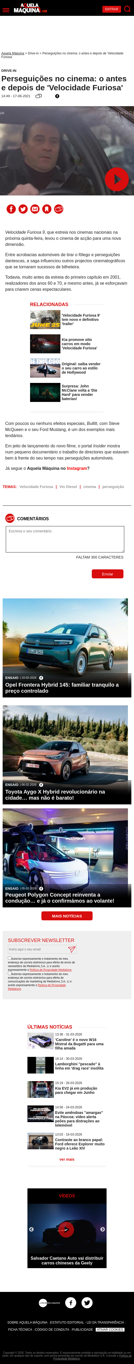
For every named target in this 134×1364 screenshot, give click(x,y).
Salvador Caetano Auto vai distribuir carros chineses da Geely (67, 1260)
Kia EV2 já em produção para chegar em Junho (76, 1090)
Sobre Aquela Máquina (27, 1322)
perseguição (113, 487)
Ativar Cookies (110, 1330)
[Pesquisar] (127, 9)
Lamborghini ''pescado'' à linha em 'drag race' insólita (79, 1066)
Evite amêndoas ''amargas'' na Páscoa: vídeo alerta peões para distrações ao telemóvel (79, 1118)
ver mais (67, 1159)
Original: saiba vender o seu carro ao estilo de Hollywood (81, 368)
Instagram (77, 468)
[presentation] (86, 966)
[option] (67, 1236)
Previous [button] (31, 1229)
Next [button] (102, 1229)
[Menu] (6, 10)
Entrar (111, 9)
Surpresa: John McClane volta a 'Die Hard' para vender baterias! (79, 392)
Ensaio (11, 678)
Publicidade (82, 1330)
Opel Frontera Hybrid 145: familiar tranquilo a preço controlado (62, 688)
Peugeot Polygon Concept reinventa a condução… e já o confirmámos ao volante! (59, 898)
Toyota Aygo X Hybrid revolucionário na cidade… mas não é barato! (55, 795)
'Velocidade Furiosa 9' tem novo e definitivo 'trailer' (81, 319)
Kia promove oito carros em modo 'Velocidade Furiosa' (79, 344)
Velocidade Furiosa (36, 487)
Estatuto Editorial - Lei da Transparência (87, 1322)
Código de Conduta (52, 1330)
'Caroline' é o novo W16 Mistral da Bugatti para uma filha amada (79, 1044)
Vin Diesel (68, 487)
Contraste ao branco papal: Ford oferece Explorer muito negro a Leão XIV (79, 1144)
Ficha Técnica (20, 1330)
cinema (89, 487)
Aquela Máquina (12, 53)
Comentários (33, 519)
